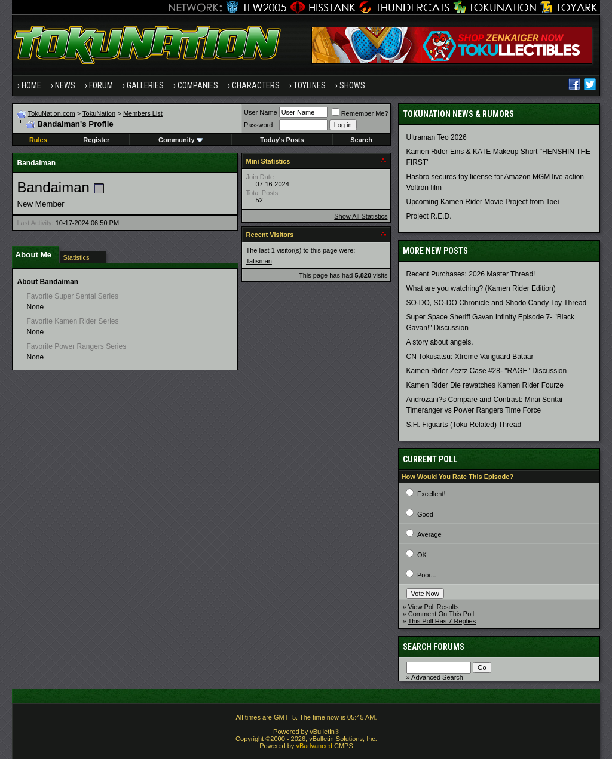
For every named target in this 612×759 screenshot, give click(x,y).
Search (361, 139)
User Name (260, 112)
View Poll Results (433, 606)
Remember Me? (360, 113)
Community (180, 139)
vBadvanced (314, 745)
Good (425, 514)
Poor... (426, 575)
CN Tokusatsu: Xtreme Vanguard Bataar (470, 356)
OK (422, 554)
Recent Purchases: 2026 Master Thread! (471, 274)
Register (96, 139)
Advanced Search (437, 677)
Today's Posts (282, 139)
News (65, 85)
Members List (143, 113)
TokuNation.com (51, 113)
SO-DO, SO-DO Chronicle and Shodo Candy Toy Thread (496, 303)
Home (31, 85)
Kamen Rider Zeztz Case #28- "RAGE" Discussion (486, 371)
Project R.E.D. (429, 216)
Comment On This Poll (441, 613)
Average (429, 534)
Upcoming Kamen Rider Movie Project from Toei (482, 202)
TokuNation (98, 113)
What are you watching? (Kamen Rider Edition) (481, 288)
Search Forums (433, 647)
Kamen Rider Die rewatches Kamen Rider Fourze (485, 385)
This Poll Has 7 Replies (442, 621)
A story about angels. (439, 342)
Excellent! (431, 493)
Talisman (259, 261)
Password (258, 124)
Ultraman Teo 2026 (436, 137)
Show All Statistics (360, 216)
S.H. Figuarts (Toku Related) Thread (464, 424)
